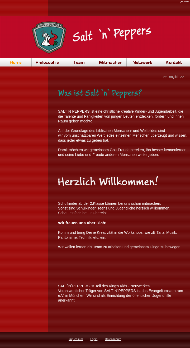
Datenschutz (113, 339)
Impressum (76, 339)
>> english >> (174, 77)
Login (93, 339)
